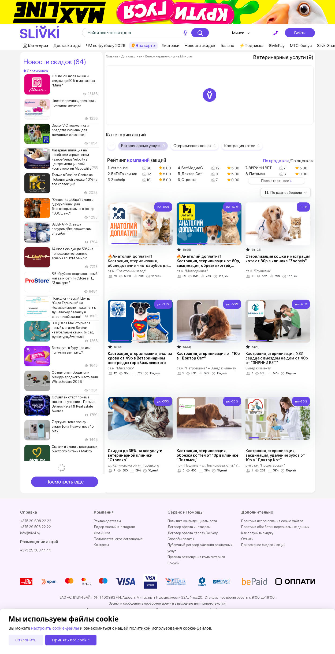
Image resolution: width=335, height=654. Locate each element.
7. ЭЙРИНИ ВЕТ (258, 168)
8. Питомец (255, 174)
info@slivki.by (30, 533)
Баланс (227, 45)
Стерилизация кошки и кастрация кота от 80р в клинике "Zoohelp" (277, 258)
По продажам (276, 160)
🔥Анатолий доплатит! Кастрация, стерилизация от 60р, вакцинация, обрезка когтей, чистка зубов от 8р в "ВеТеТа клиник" (208, 265)
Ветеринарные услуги (143, 145)
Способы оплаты (181, 539)
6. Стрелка (187, 179)
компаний (138, 160)
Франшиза (102, 533)
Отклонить (25, 639)
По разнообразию (288, 192)
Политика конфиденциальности (192, 521)
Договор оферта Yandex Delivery (193, 533)
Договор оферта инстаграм (189, 527)
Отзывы (247, 539)
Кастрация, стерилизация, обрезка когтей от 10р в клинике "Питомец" (207, 455)
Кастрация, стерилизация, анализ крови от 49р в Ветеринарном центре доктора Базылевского (140, 358)
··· (111, 145)
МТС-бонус (301, 45)
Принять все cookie (71, 639)
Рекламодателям (107, 521)
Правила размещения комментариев (196, 557)
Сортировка (36, 71)
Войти (300, 32)
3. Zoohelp (116, 179)
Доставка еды (67, 45)
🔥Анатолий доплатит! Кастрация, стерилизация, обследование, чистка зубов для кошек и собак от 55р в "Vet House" (139, 265)
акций (159, 160)
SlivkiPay (277, 45)
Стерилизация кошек (194, 145)
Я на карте (145, 45)
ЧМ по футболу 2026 (105, 45)
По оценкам (302, 160)
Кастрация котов (242, 145)
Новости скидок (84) (54, 62)
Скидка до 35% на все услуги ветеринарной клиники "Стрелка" (135, 455)
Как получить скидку (257, 533)
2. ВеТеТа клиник (122, 174)
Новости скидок (200, 45)
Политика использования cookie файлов (272, 521)
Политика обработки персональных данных (275, 527)
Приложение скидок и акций (263, 545)
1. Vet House (118, 168)
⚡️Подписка (251, 45)
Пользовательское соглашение (118, 539)
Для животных (132, 56)
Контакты (101, 545)
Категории (38, 45)
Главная (112, 56)
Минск (238, 32)
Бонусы (173, 563)
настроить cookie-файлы (55, 628)
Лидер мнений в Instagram (114, 527)
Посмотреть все (277, 181)
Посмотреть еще (65, 482)
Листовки (170, 45)
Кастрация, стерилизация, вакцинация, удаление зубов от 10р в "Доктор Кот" (275, 455)
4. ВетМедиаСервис (194, 168)
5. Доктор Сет (190, 174)
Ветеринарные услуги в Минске (168, 56)
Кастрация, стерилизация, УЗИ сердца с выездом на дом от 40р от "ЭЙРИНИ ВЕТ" (276, 358)
